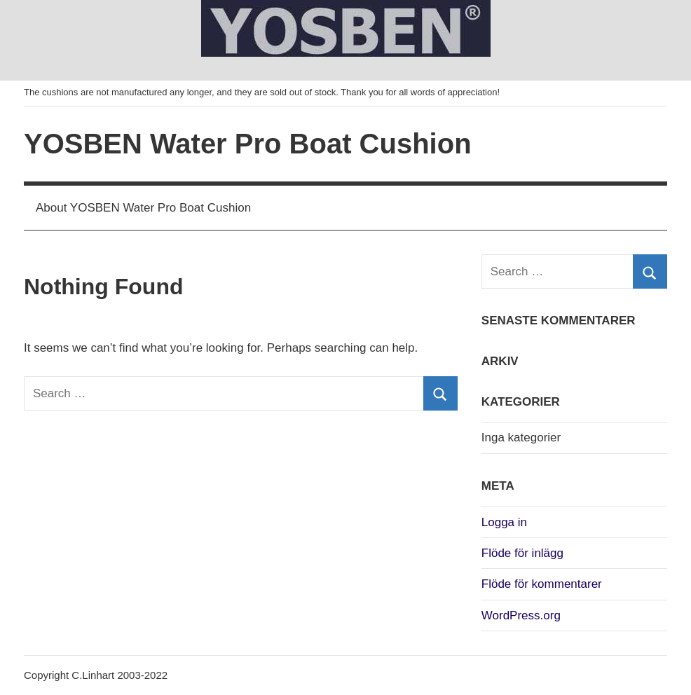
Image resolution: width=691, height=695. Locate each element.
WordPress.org (521, 615)
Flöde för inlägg (522, 553)
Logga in (504, 522)
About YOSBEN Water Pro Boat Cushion (143, 207)
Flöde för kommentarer (541, 584)
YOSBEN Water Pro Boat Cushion (248, 143)
